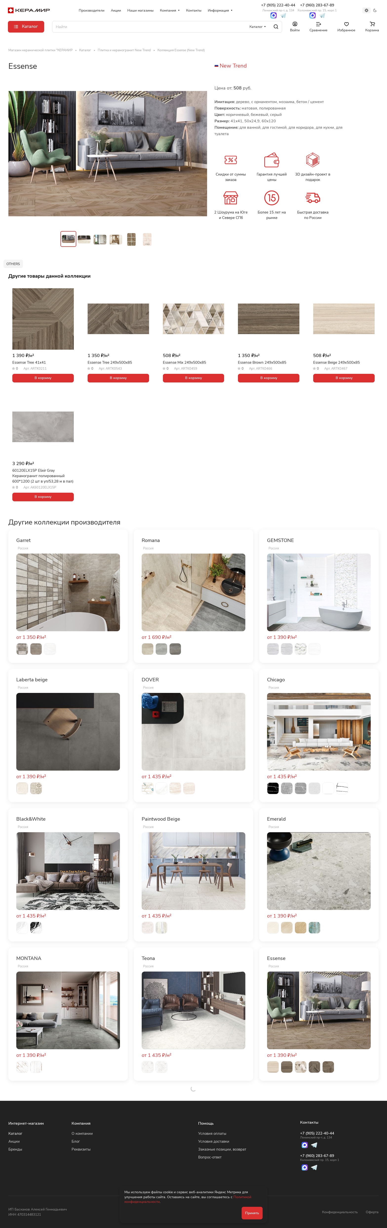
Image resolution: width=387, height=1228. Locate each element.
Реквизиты (81, 1149)
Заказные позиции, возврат (222, 1149)
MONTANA (28, 958)
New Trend (233, 66)
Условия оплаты (212, 1133)
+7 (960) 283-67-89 (317, 7)
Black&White (31, 819)
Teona (148, 958)
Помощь (206, 1123)
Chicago (276, 680)
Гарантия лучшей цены (272, 177)
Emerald (276, 819)
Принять (252, 1213)
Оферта (372, 1212)
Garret (23, 540)
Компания (81, 1123)
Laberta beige (32, 680)
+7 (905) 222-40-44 (278, 7)
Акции (14, 1141)
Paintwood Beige (161, 819)
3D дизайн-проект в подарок (312, 177)
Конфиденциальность (340, 1212)
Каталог (15, 1133)
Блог (76, 1141)
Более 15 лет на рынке (272, 215)
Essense (276, 958)
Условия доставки (213, 1141)
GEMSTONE (280, 540)
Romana (151, 540)
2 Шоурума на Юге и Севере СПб (231, 215)
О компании (82, 1133)
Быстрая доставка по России (313, 215)
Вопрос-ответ (210, 1157)
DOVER (150, 680)
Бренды (15, 1149)
